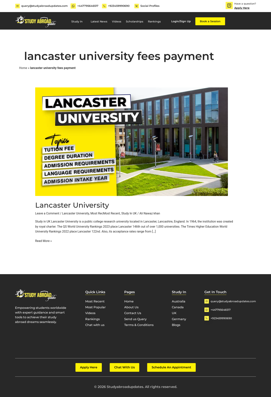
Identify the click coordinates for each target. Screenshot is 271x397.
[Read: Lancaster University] (131, 141)
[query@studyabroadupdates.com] (17, 6)
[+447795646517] (73, 6)
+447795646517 (87, 6)
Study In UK (129, 213)
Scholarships (134, 21)
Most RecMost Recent (105, 213)
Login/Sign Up (181, 21)
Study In (78, 21)
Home (23, 68)
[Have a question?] (229, 5)
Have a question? (245, 3)
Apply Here (242, 8)
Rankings (154, 21)
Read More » (43, 241)
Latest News (99, 21)
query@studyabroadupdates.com (44, 6)
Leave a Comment (47, 213)
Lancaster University (72, 205)
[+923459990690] (104, 6)
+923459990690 (118, 6)
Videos (116, 21)
